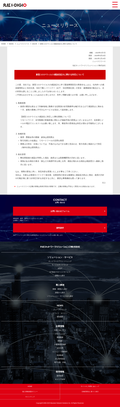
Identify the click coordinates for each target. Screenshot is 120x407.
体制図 (60, 341)
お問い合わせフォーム (60, 211)
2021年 (34, 44)
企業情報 (60, 326)
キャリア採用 (60, 379)
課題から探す (60, 275)
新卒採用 (60, 376)
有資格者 (60, 355)
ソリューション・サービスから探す (60, 296)
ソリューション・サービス (60, 257)
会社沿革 (60, 348)
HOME (3, 44)
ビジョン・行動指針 (60, 352)
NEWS (11, 44)
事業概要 (60, 337)
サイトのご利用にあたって (90, 386)
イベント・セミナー (60, 313)
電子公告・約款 (60, 362)
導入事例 (60, 285)
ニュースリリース (23, 44)
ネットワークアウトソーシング (60, 261)
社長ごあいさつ (60, 330)
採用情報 (60, 372)
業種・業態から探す (60, 289)
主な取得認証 (60, 359)
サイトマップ (30, 397)
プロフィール (60, 334)
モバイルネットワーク (60, 265)
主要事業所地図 (60, 344)
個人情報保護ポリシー (30, 391)
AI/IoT (60, 268)
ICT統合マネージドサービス (60, 272)
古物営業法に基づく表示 (90, 391)
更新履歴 (60, 317)
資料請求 (60, 228)
